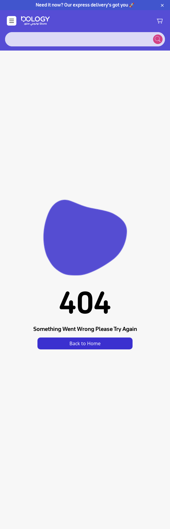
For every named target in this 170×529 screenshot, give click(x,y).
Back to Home (85, 343)
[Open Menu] (11, 21)
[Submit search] (158, 39)
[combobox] (78, 39)
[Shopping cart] (160, 21)
